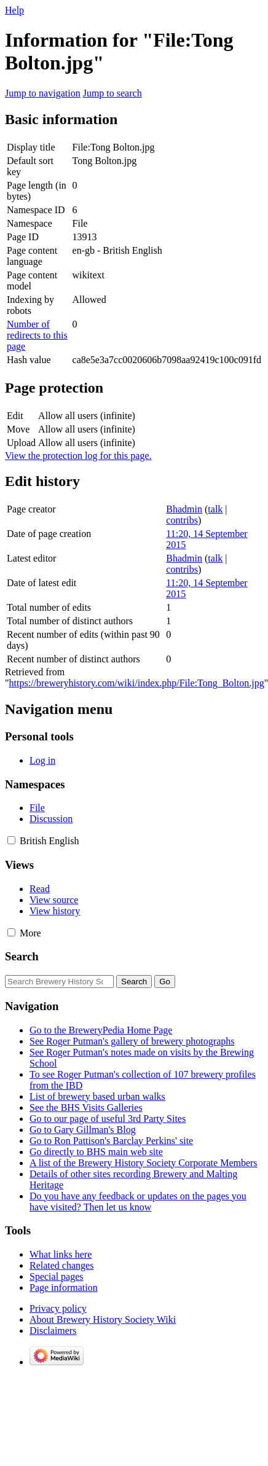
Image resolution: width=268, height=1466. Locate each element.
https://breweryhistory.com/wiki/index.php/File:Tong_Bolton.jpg (136, 683)
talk (215, 509)
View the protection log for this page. (78, 455)
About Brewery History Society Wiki (103, 1319)
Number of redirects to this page (37, 335)
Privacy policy (58, 1308)
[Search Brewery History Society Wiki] (59, 981)
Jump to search (112, 93)
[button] (11, 840)
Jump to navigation (43, 93)
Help (14, 10)
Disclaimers (53, 1330)
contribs (182, 520)
